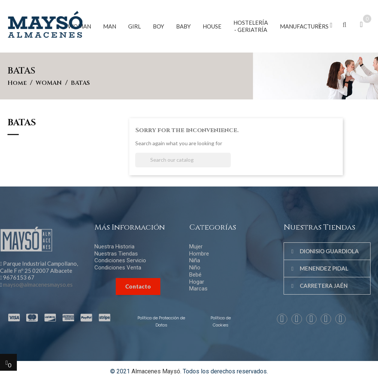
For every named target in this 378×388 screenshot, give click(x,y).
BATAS (21, 123)
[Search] (183, 160)
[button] (319, 25)
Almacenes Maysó (155, 371)
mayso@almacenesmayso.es (38, 284)
